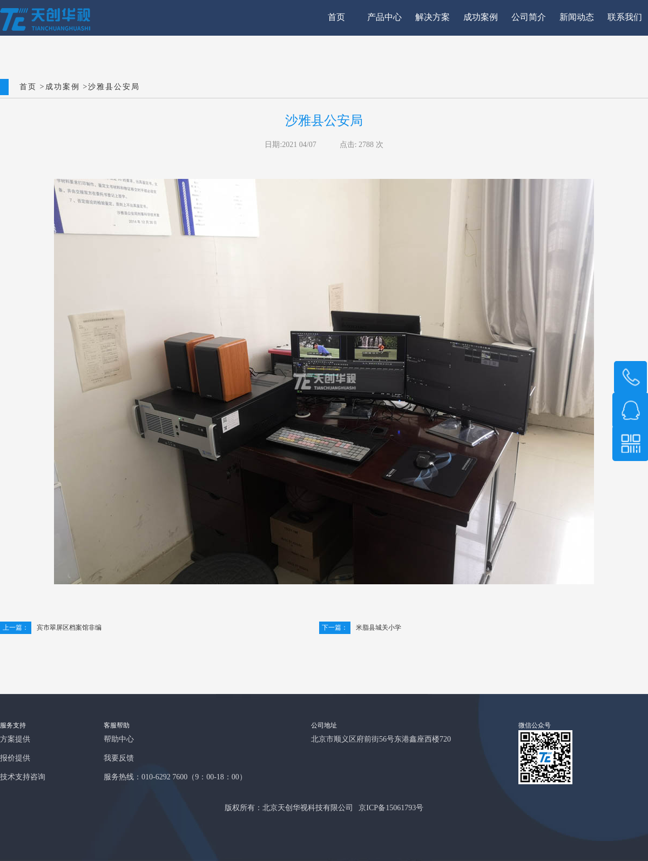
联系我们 (625, 17)
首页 (336, 17)
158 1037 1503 (631, 377)
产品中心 (384, 17)
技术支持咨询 (22, 777)
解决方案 (432, 17)
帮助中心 (119, 740)
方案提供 (15, 740)
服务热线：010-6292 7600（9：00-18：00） (175, 777)
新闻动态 (576, 17)
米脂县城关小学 (360, 628)
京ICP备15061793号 (391, 808)
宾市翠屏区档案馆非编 (51, 628)
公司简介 (528, 17)
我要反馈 (119, 759)
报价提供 (15, 759)
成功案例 (480, 17)
